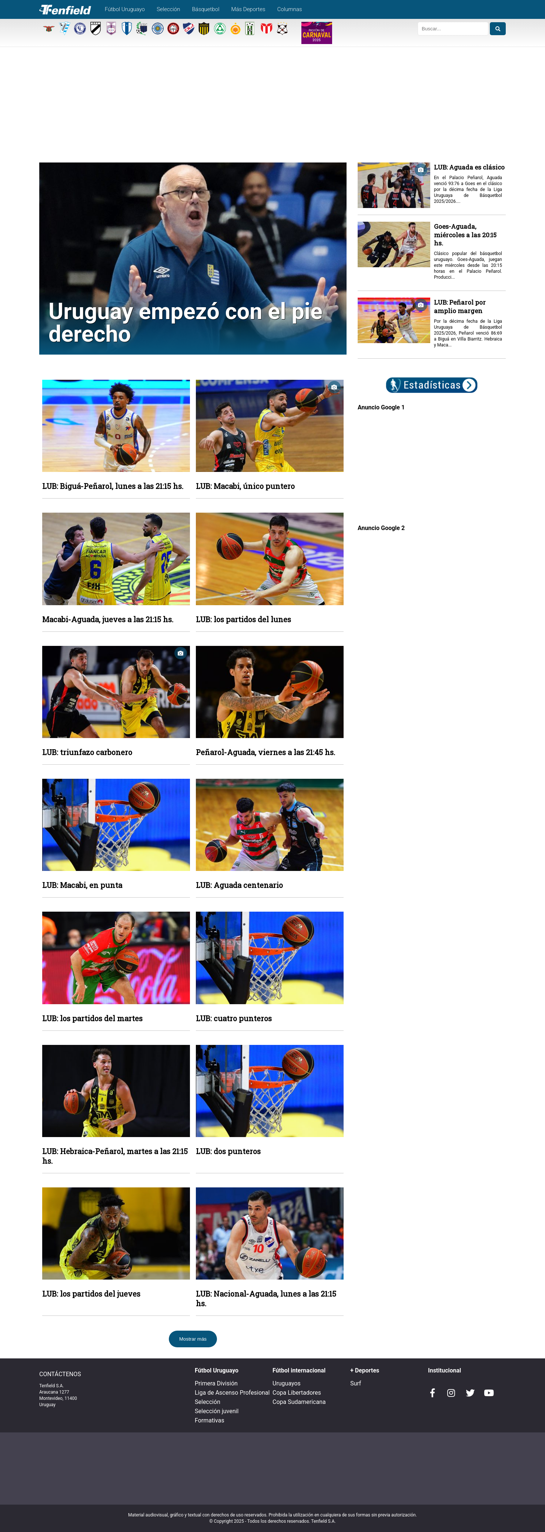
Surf (355, 1383)
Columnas (289, 9)
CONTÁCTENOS (60, 1374)
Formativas (209, 1420)
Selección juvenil (216, 1411)
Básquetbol (205, 9)
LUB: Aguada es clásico (469, 167)
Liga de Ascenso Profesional (232, 1392)
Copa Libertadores (296, 1392)
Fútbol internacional (298, 1370)
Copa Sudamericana (299, 1401)
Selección (168, 9)
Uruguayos (286, 1383)
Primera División (216, 1383)
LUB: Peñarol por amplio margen (460, 306)
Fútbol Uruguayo (125, 9)
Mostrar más (193, 1339)
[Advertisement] (272, 107)
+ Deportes (364, 1370)
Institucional (444, 1370)
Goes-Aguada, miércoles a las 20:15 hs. (465, 235)
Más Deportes (248, 9)
